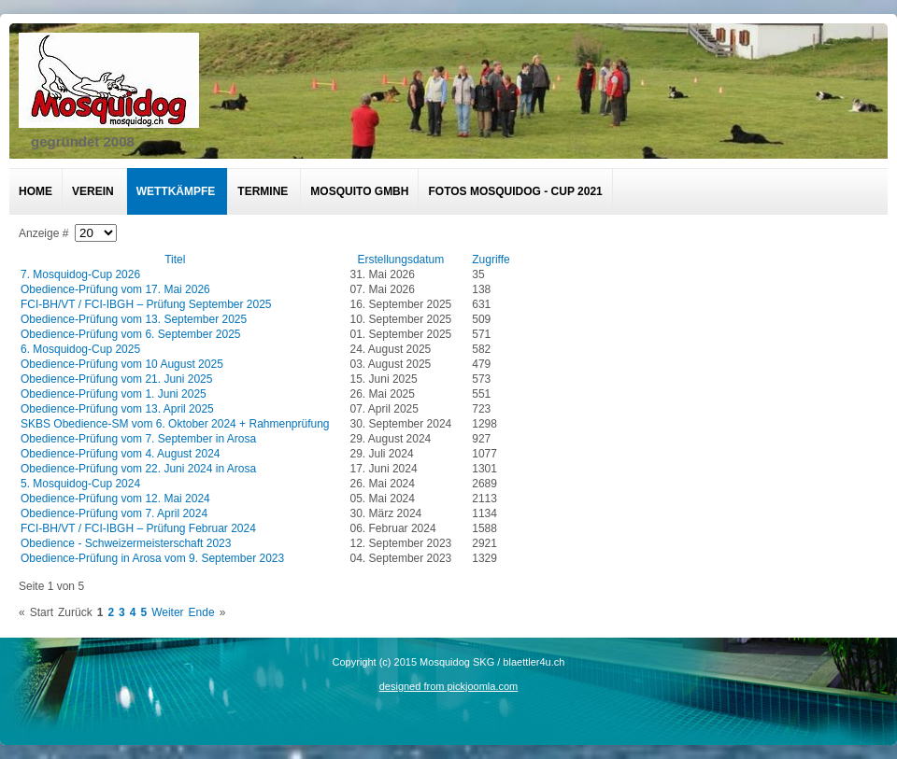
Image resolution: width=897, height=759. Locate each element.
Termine (262, 191)
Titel (174, 259)
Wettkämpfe (176, 191)
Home (35, 191)
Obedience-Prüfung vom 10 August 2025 (122, 364)
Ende (202, 612)
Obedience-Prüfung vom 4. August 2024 (120, 453)
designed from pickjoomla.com (449, 686)
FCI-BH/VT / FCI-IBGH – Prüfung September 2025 (146, 304)
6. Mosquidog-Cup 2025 (80, 349)
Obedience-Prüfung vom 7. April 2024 (114, 513)
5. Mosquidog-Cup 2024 (80, 483)
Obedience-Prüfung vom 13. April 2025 (117, 408)
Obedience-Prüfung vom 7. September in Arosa (138, 438)
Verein (93, 191)
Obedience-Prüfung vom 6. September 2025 (130, 334)
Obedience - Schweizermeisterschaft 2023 (126, 543)
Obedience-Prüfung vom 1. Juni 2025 (113, 394)
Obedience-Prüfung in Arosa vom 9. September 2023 (152, 558)
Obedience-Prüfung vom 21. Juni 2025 (116, 379)
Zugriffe (490, 259)
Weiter (167, 612)
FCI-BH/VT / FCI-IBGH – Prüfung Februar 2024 (138, 528)
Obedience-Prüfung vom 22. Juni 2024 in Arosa (138, 468)
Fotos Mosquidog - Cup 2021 (515, 191)
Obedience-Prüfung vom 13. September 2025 (134, 319)
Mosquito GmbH (359, 191)
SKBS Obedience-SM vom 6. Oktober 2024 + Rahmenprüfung (175, 423)
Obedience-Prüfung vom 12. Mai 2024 (115, 498)
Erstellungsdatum (401, 259)
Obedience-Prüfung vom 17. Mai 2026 (115, 289)
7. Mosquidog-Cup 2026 (80, 274)
